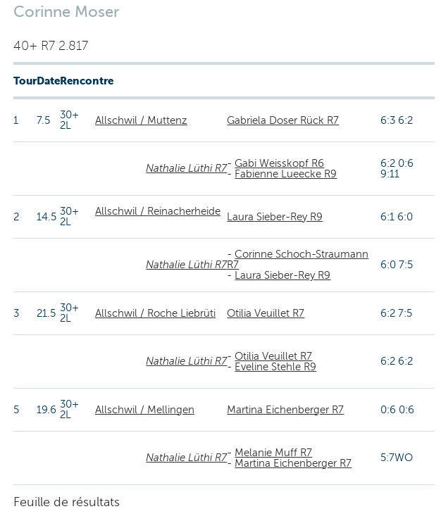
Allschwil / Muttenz (141, 120)
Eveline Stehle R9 (275, 366)
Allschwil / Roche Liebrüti (155, 313)
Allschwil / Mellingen (144, 409)
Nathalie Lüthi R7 (186, 168)
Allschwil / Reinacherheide (157, 211)
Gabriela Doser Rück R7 (283, 120)
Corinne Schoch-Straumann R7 (297, 259)
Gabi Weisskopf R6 (279, 163)
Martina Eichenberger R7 (285, 409)
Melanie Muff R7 (273, 452)
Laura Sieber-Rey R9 (275, 216)
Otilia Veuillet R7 (265, 313)
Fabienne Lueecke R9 (286, 174)
